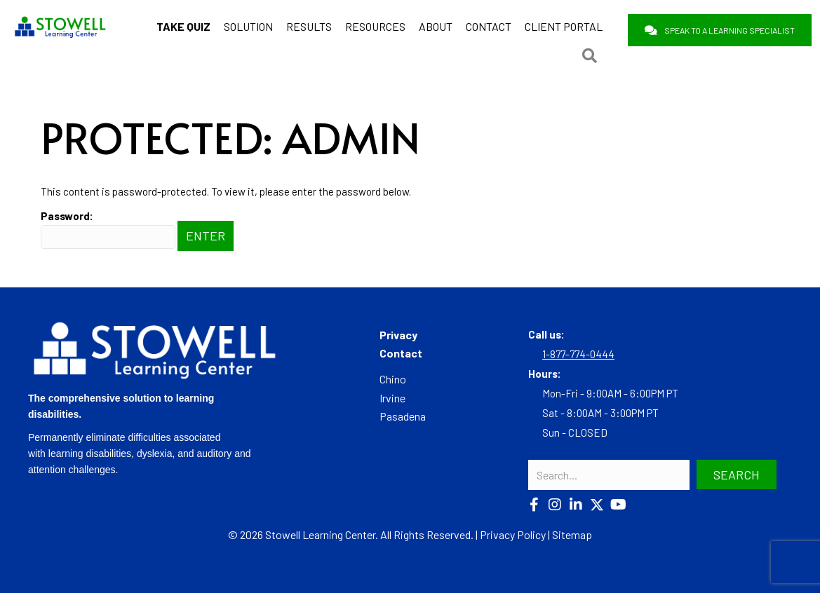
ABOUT (435, 26)
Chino (392, 379)
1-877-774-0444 (578, 354)
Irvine (392, 397)
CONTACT (488, 26)
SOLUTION (248, 26)
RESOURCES (375, 26)
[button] (534, 505)
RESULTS (309, 26)
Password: (108, 229)
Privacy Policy (513, 534)
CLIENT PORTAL (564, 26)
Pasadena (402, 416)
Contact (400, 353)
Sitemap (572, 534)
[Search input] (609, 475)
